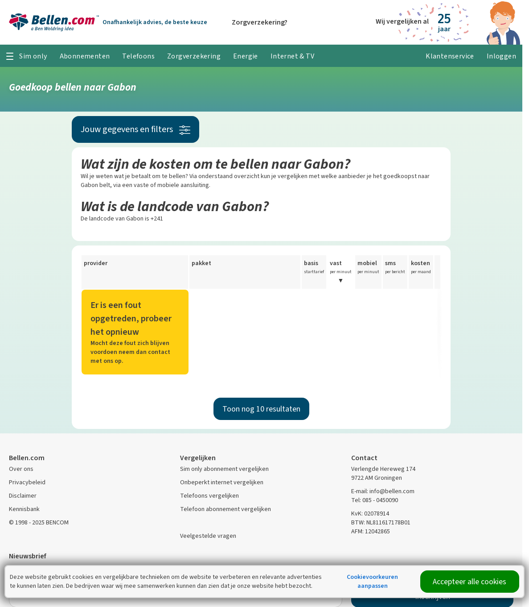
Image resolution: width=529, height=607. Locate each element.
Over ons (21, 469)
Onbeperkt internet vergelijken (221, 482)
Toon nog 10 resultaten (261, 408)
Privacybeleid (27, 482)
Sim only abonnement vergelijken (224, 469)
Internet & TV (292, 56)
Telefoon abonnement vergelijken (225, 509)
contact (159, 352)
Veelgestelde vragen (208, 536)
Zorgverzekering (194, 56)
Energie (245, 56)
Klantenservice (450, 56)
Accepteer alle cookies (469, 581)
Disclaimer (23, 495)
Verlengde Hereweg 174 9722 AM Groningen (383, 473)
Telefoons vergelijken (209, 495)
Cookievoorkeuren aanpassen (372, 581)
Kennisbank (24, 509)
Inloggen (501, 56)
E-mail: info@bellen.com (382, 491)
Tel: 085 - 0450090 (374, 500)
